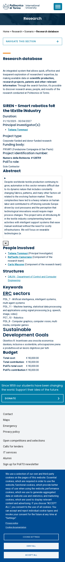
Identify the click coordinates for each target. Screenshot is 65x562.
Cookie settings (31, 537)
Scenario (29, 31)
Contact (8, 414)
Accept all (31, 555)
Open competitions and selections (24, 440)
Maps (6, 419)
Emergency (10, 425)
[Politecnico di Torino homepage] (21, 7)
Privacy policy (12, 523)
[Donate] (32, 398)
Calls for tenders (13, 446)
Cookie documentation (16, 527)
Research (32, 18)
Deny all (31, 546)
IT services (10, 452)
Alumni (7, 458)
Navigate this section (32, 41)
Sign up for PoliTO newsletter (21, 464)
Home (6, 31)
